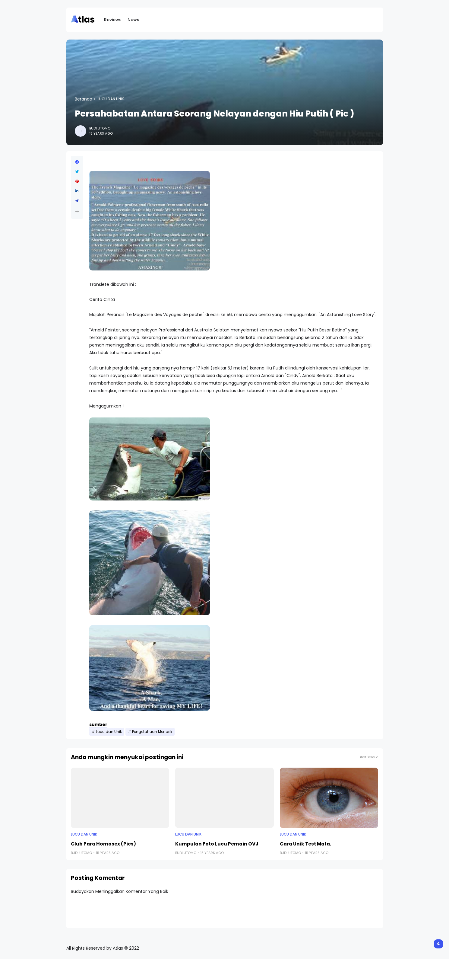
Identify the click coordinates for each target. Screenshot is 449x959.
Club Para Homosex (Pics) (103, 844)
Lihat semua (368, 757)
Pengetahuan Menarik (152, 731)
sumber (98, 724)
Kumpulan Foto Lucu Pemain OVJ (216, 844)
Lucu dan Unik (111, 99)
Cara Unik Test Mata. (305, 844)
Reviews (113, 20)
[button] (77, 211)
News (133, 20)
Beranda (83, 99)
